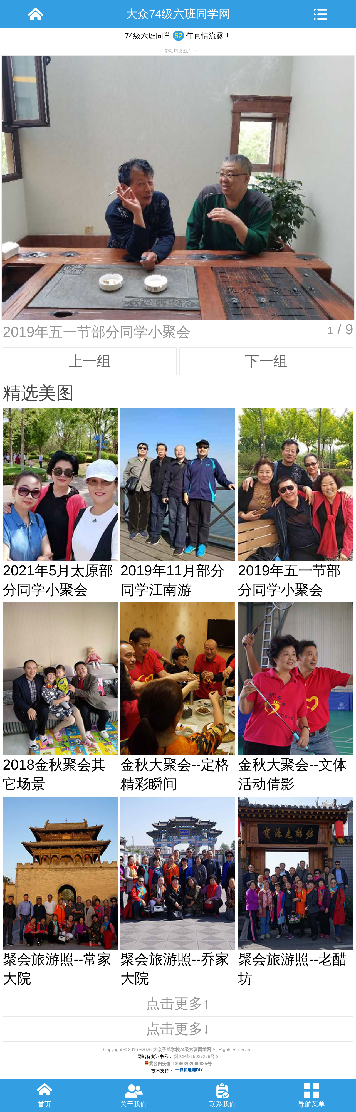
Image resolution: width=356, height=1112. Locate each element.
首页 (44, 1104)
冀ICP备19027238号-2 (196, 1056)
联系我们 (222, 1104)
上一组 (89, 361)
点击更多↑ (178, 1003)
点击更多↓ (178, 1029)
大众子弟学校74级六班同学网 (182, 1049)
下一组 (266, 361)
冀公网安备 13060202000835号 (177, 1063)
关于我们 (133, 1104)
